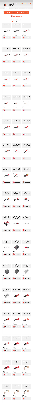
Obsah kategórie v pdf (17, 16)
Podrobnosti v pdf (7, 37)
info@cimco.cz (26, 393)
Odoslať (5, 398)
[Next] (20, 21)
